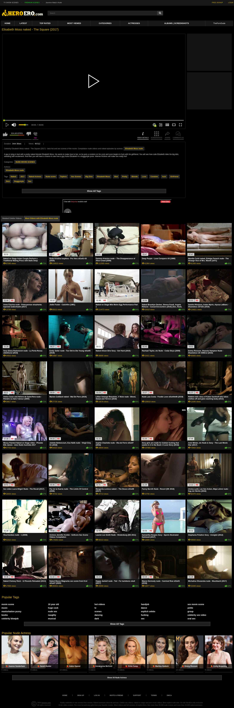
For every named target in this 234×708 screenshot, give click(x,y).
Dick (8, 181)
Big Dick (89, 177)
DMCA (169, 695)
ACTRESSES (134, 23)
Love (144, 177)
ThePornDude (219, 23)
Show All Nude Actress (117, 678)
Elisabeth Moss (103, 177)
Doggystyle (19, 181)
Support (137, 695)
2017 (22, 177)
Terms (154, 695)
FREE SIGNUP (217, 2)
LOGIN (230, 2)
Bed (116, 177)
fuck (164, 177)
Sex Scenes (76, 177)
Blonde (135, 177)
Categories (105, 23)
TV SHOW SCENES (11, 2)
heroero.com (46, 703)
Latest (23, 23)
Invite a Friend (116, 695)
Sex (29, 181)
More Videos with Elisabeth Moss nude (41, 218)
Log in (97, 695)
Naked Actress (35, 177)
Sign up (80, 695)
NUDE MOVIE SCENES (25, 162)
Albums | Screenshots (176, 23)
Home (7, 23)
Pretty (124, 177)
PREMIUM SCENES (32, 2)
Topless (63, 177)
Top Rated (45, 23)
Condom (154, 177)
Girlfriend (174, 177)
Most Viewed (74, 23)
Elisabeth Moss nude (134, 149)
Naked (13, 177)
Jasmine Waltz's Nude (54, 2)
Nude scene (51, 177)
